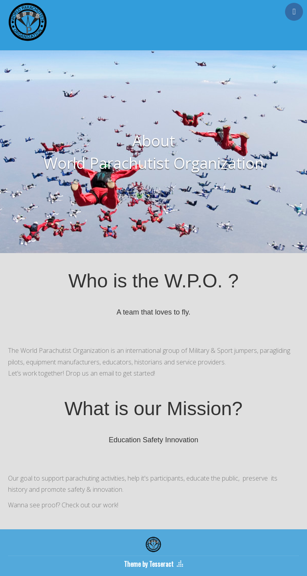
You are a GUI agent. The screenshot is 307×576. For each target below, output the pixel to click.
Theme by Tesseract (148, 564)
